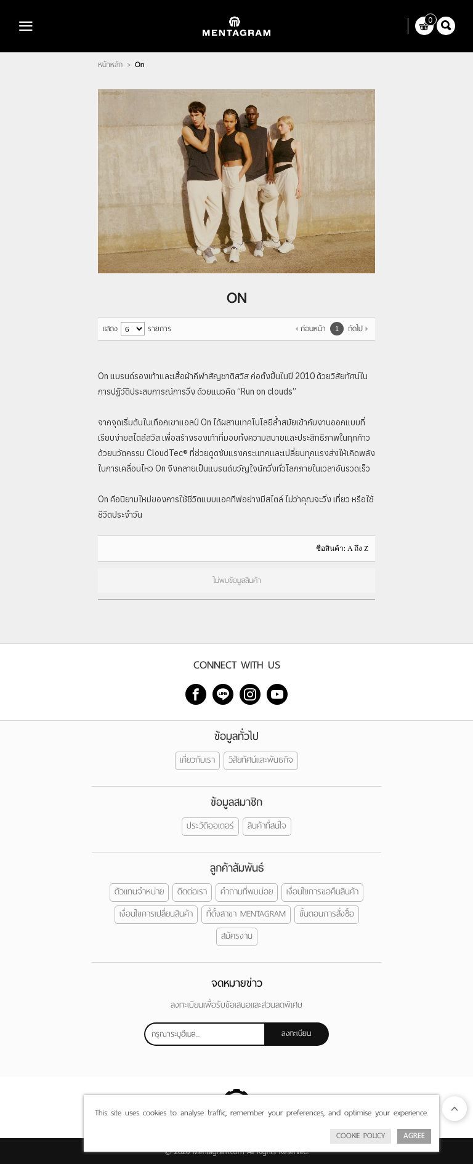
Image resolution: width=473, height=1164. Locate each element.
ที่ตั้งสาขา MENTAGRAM (246, 913)
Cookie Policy (360, 1135)
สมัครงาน (237, 936)
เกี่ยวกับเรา (197, 760)
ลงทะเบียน (295, 1033)
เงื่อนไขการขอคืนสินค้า (322, 891)
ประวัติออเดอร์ (210, 825)
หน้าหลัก (110, 64)
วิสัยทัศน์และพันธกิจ (260, 760)
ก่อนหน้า (313, 328)
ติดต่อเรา (192, 891)
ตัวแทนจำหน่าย (139, 891)
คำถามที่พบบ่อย (246, 891)
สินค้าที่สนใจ (267, 825)
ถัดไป (355, 328)
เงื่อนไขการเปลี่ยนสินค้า (156, 913)
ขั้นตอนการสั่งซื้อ (326, 913)
